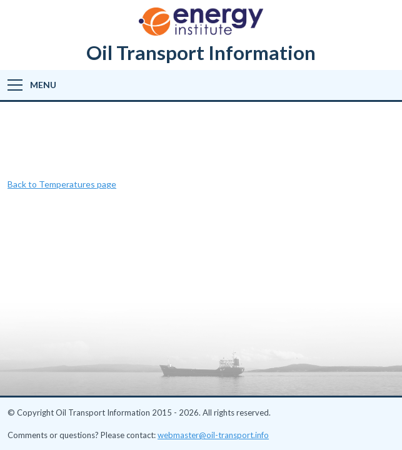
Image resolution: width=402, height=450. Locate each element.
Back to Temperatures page (62, 184)
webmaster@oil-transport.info (213, 435)
